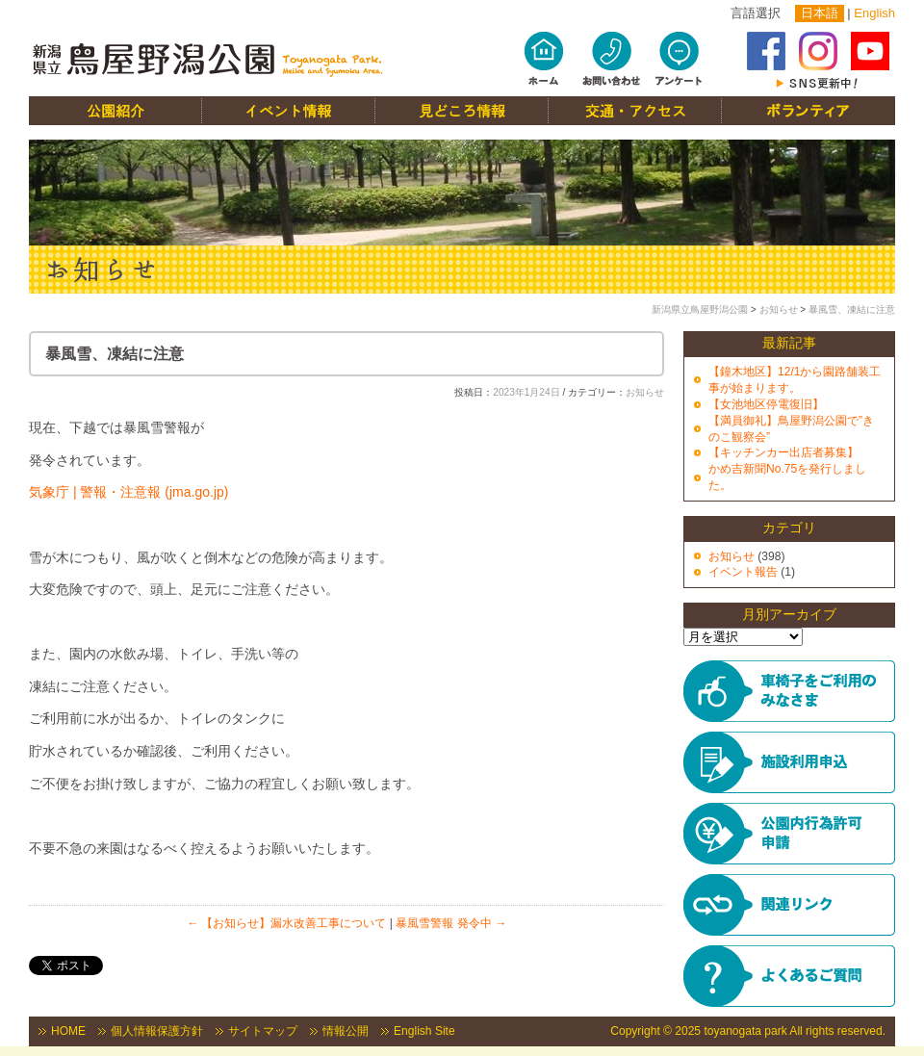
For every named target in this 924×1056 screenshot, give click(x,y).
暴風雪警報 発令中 (451, 923)
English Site (424, 1031)
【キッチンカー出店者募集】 (783, 452)
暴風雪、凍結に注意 (851, 309)
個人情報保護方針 (157, 1031)
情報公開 (345, 1031)
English (874, 13)
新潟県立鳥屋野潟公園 (700, 309)
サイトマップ (262, 1031)
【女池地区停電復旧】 (766, 404)
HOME (68, 1031)
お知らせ (778, 309)
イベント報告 (743, 572)
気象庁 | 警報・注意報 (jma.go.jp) (128, 492)
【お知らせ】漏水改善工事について (286, 923)
